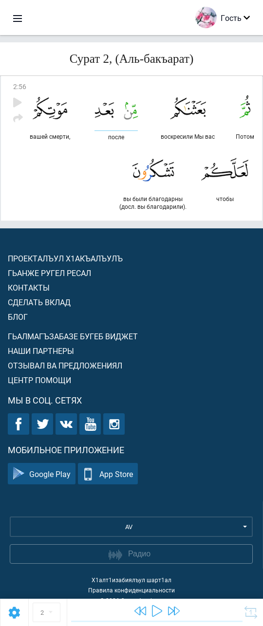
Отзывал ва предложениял (65, 365)
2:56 (19, 86)
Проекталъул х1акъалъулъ (65, 258)
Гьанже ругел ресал (49, 273)
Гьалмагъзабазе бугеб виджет (73, 336)
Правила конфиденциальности (131, 590)
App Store (108, 473)
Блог (18, 317)
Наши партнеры (41, 351)
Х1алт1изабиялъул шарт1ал (131, 580)
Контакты (29, 287)
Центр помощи (39, 380)
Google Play (42, 473)
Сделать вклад (39, 302)
